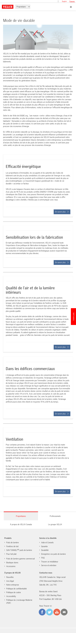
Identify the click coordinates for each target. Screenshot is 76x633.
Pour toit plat (11, 554)
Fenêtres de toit (12, 546)
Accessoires (10, 566)
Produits (8, 538)
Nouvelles (10, 577)
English (64, 1)
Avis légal (10, 581)
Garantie (44, 546)
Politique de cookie (13, 592)
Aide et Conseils (47, 542)
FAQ (43, 558)
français (72, 1)
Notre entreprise (12, 585)
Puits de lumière (12, 542)
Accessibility (11, 596)
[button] (73, 316)
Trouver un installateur (49, 562)
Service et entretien (48, 565)
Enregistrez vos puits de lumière (53, 554)
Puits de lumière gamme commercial (20, 559)
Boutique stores (12, 562)
